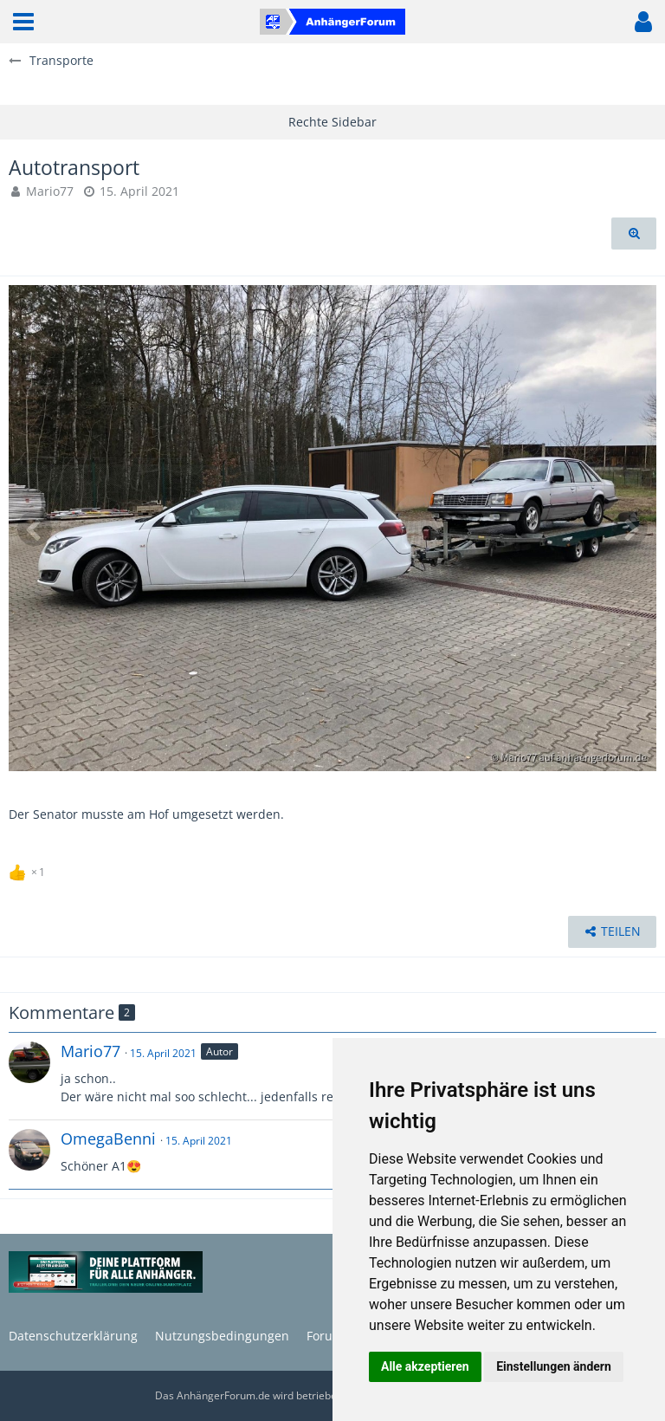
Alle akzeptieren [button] (425, 1366)
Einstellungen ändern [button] (553, 1366)
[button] (23, 22)
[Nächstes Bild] (630, 528)
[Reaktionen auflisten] (29, 870)
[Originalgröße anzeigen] (633, 233)
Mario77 (50, 191)
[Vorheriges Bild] (34, 528)
